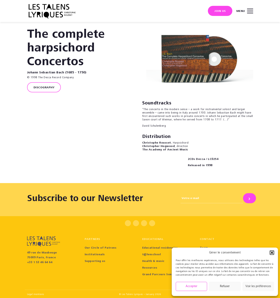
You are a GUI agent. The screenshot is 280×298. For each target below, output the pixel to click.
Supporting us (95, 261)
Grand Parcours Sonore (159, 274)
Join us (220, 11)
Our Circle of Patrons (101, 248)
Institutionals (95, 254)
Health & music (153, 261)
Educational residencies (160, 248)
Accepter (191, 286)
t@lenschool (151, 254)
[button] (272, 253)
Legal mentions (35, 294)
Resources (149, 268)
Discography (44, 87)
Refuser (225, 286)
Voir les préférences (258, 286)
